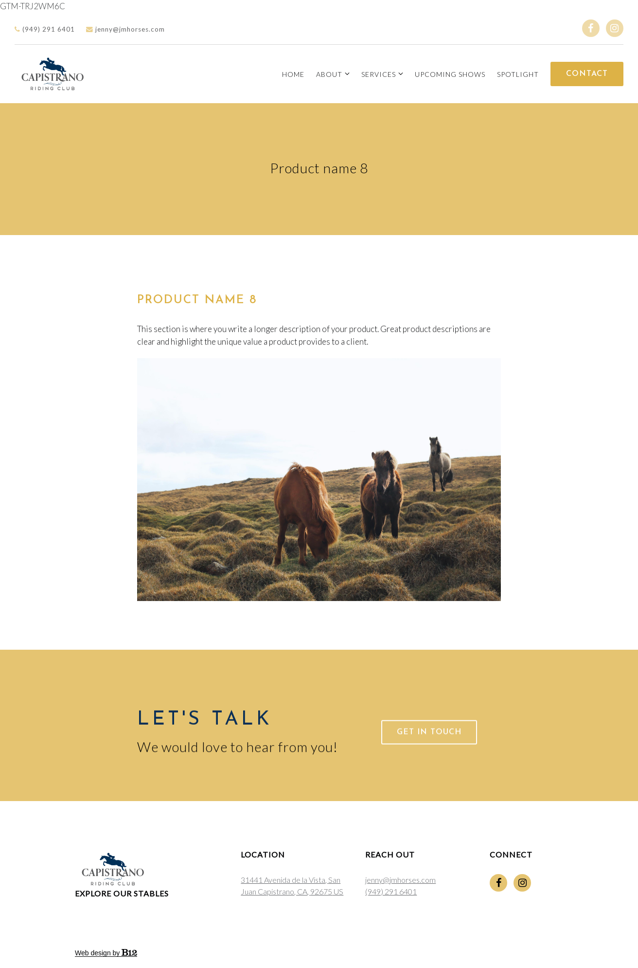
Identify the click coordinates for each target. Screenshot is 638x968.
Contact (587, 74)
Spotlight (518, 74)
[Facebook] (591, 28)
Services (378, 74)
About (329, 74)
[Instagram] (614, 28)
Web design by (106, 953)
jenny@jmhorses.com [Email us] (125, 29)
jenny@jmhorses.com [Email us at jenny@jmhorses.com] (400, 879)
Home (293, 74)
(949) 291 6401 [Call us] (45, 29)
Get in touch (429, 743)
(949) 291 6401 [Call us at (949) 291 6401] (391, 891)
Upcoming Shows (450, 74)
